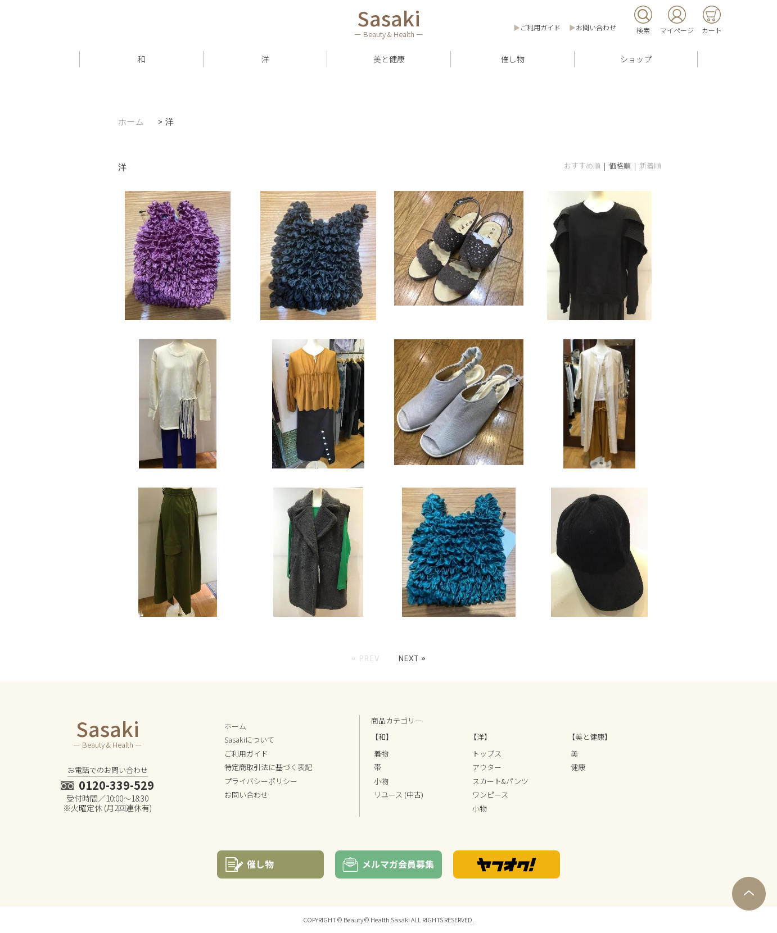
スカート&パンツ (500, 781)
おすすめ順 (582, 165)
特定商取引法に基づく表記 (268, 767)
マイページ (677, 30)
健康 (578, 767)
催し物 (513, 59)
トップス (487, 753)
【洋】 (480, 736)
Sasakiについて (249, 739)
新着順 (650, 165)
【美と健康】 (590, 736)
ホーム (131, 122)
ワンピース (490, 794)
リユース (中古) (398, 794)
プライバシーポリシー (260, 781)
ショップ (636, 59)
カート (712, 30)
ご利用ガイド (540, 27)
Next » (412, 658)
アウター (487, 767)
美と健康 (389, 59)
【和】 (382, 736)
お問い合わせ (596, 27)
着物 (381, 753)
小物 (381, 781)
